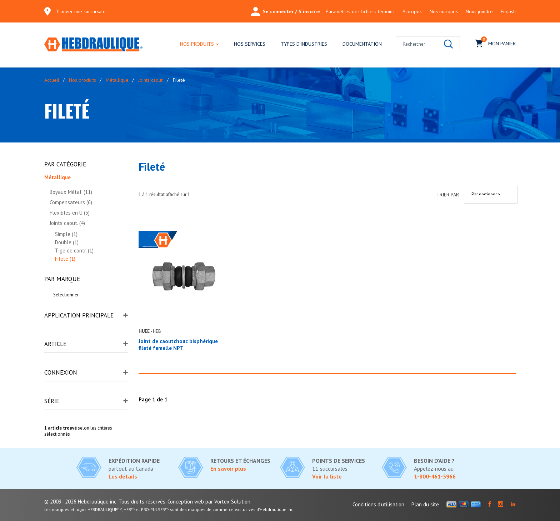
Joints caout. (150, 80)
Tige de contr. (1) (74, 250)
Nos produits (197, 44)
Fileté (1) (65, 258)
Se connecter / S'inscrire (285, 11)
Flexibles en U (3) (70, 212)
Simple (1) (66, 234)
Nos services (249, 44)
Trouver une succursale (81, 11)
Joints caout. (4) (67, 223)
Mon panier (495, 42)
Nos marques (444, 11)
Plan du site (425, 504)
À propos (412, 11)
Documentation (362, 44)
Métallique (117, 80)
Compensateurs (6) (71, 202)
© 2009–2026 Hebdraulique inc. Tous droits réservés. (105, 501)
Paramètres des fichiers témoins (360, 11)
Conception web (186, 501)
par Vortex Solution (227, 501)
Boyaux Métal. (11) (71, 192)
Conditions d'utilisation (378, 504)
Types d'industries (304, 44)
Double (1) (67, 242)
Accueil (51, 80)
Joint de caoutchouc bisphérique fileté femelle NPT (178, 344)
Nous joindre (479, 11)
